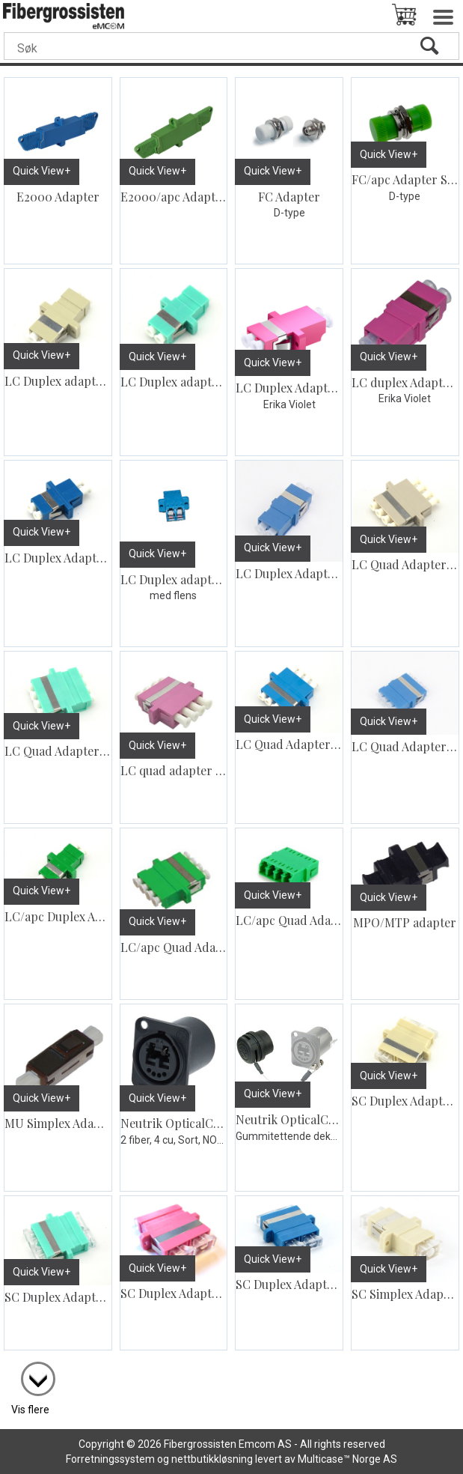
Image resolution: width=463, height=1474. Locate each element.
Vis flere (30, 1410)
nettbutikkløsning (212, 1459)
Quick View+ (41, 171)
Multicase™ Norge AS (347, 1459)
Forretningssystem (110, 1459)
